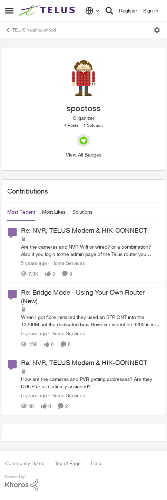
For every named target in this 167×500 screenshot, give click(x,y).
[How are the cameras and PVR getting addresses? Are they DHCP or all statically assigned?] (90, 382)
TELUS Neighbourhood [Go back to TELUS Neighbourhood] (30, 30)
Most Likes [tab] (54, 212)
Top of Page (68, 463)
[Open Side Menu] (9, 11)
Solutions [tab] (82, 212)
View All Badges (83, 155)
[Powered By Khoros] (83, 483)
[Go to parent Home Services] (66, 263)
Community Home (25, 463)
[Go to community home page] (48, 10)
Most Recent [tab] (21, 212)
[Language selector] (92, 11)
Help (96, 463)
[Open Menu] (157, 30)
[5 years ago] (34, 263)
